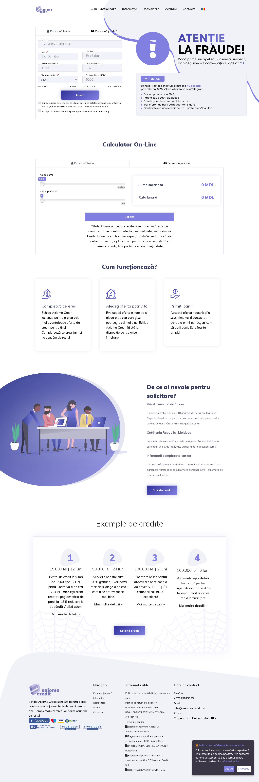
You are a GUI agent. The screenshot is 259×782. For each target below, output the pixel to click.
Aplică (80, 95)
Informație (129, 9)
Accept (229, 768)
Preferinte (244, 768)
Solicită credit (162, 490)
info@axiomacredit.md (189, 708)
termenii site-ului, (68, 103)
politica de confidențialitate (94, 106)
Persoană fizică (58, 31)
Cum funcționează (103, 9)
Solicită (130, 216)
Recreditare (151, 9)
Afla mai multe (230, 761)
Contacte (189, 9)
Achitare (171, 9)
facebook (39, 720)
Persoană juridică (104, 31)
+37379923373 (184, 698)
